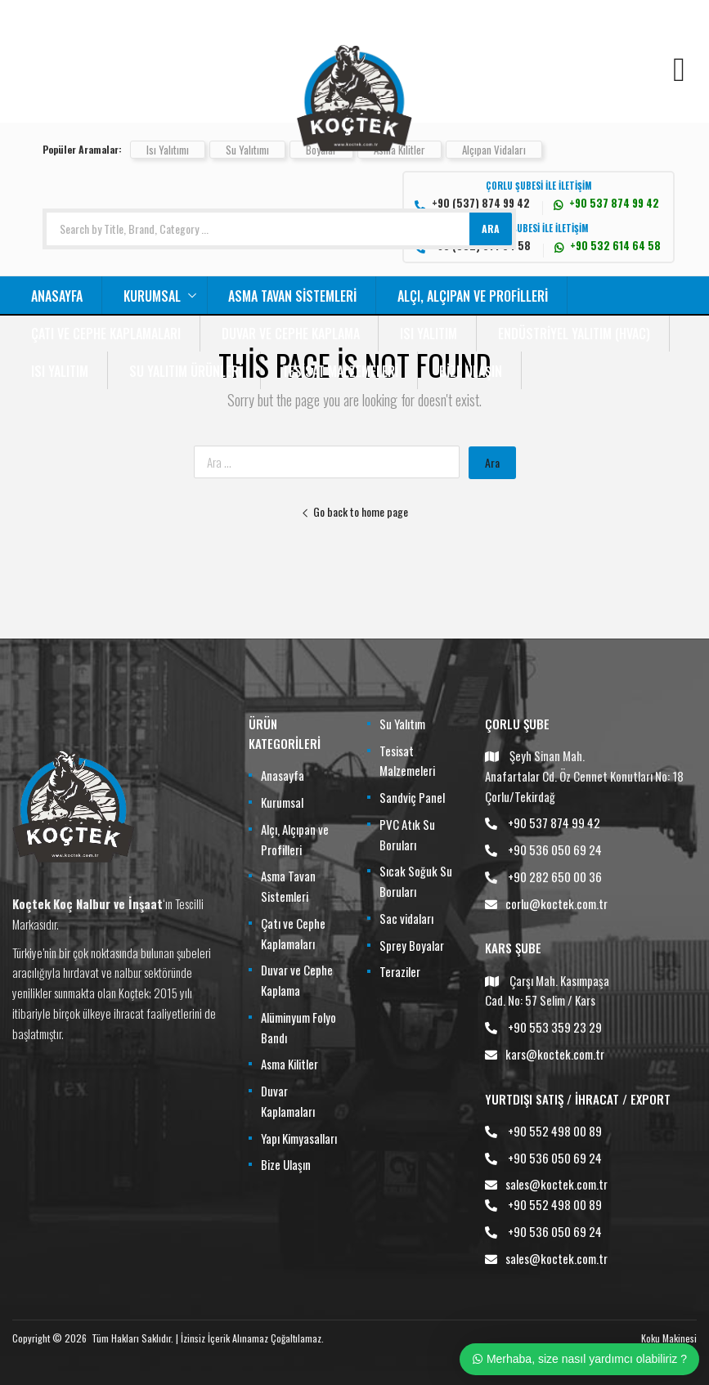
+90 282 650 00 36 (555, 876)
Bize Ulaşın (470, 371)
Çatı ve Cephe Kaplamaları (106, 333)
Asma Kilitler (289, 1064)
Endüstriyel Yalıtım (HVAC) (574, 333)
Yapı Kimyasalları (299, 1138)
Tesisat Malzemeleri (340, 371)
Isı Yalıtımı (167, 149)
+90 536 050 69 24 (555, 849)
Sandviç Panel (412, 797)
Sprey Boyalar (411, 945)
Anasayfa (57, 296)
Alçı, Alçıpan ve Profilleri (472, 296)
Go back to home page (354, 511)
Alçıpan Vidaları (494, 149)
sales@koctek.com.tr (556, 1184)
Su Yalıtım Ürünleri (185, 371)
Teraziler (399, 971)
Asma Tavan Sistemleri (292, 296)
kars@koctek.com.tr (554, 1054)
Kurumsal (152, 296)
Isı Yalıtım (428, 333)
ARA (491, 228)
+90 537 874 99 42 (554, 822)
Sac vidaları (406, 918)
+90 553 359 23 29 (555, 1027)
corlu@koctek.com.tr (556, 903)
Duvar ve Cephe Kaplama (291, 333)
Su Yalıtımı (247, 149)
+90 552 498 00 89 (555, 1131)
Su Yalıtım (402, 724)
